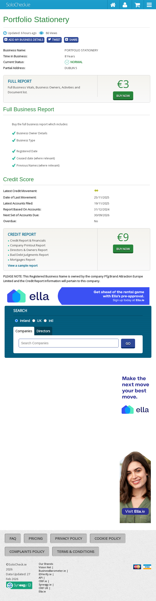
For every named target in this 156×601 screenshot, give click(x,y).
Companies (23, 331)
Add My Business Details (26, 39)
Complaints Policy (26, 551)
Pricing (36, 538)
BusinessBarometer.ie (52, 570)
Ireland (25, 320)
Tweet (56, 39)
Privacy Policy (68, 538)
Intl (51, 320)
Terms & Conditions (75, 551)
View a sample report (23, 265)
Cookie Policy (108, 538)
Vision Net (45, 567)
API (41, 577)
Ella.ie (42, 591)
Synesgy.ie (45, 584)
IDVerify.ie (45, 574)
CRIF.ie (43, 581)
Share (73, 39)
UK (39, 320)
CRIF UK (43, 588)
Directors (43, 331)
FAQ (12, 538)
